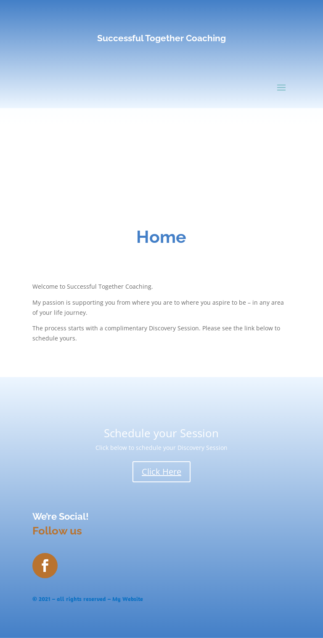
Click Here (161, 471)
